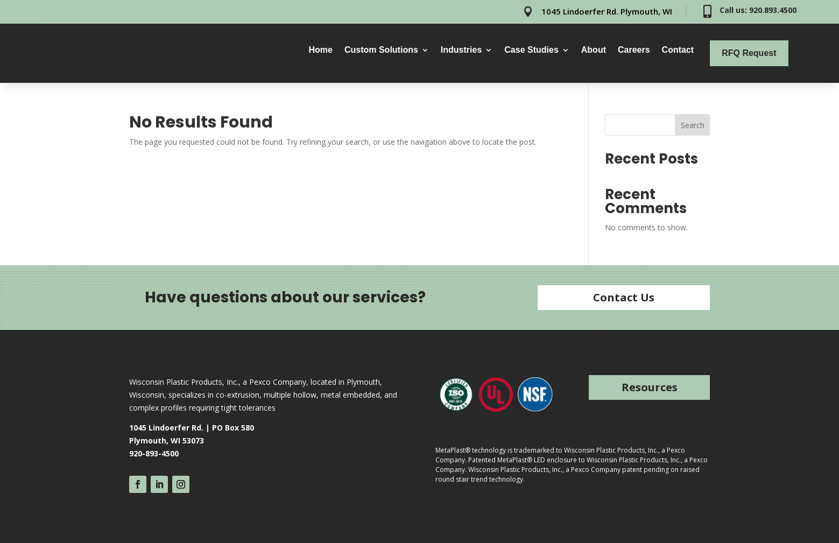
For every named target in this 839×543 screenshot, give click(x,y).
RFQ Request (749, 53)
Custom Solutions (381, 50)
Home (320, 50)
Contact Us (623, 297)
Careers (634, 50)
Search (692, 125)
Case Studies (531, 50)
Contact (678, 50)
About (593, 50)
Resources (650, 387)
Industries (461, 50)
